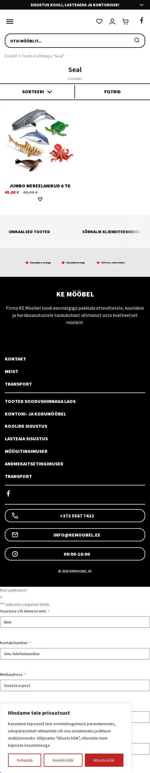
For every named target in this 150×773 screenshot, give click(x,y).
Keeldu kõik (63, 760)
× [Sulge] (1, 597)
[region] (65, 738)
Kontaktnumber (15, 642)
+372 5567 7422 (52, 515)
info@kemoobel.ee (55, 534)
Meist (11, 371)
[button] (40, 199)
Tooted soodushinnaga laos (40, 401)
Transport (18, 384)
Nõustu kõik (104, 760)
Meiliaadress (13, 674)
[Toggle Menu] (8, 21)
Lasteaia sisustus (26, 439)
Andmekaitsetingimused (34, 464)
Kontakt (15, 359)
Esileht (11, 56)
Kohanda (25, 760)
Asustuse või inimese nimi (24, 611)
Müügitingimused (26, 451)
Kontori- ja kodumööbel (35, 414)
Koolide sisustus (26, 426)
